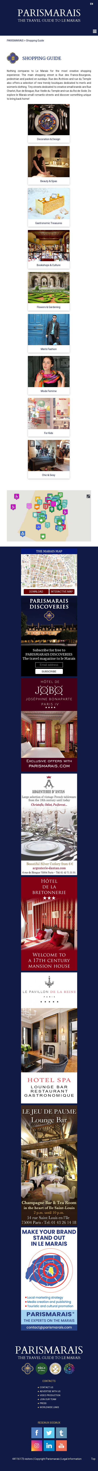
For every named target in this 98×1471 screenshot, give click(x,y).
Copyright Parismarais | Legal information (58, 1458)
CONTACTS (49, 1381)
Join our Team (48, 1399)
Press (43, 1403)
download (36, 591)
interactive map (62, 591)
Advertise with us (50, 1391)
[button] (60, 529)
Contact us (46, 1387)
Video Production (50, 1395)
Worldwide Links (49, 1407)
